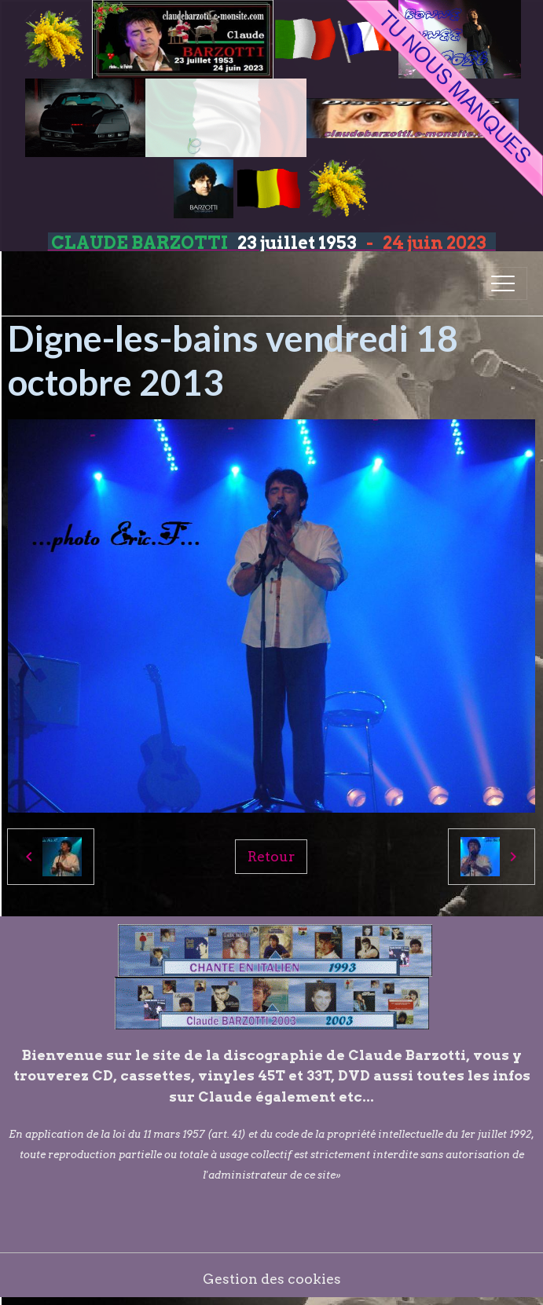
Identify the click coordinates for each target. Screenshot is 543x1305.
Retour (271, 856)
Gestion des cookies (272, 1278)
